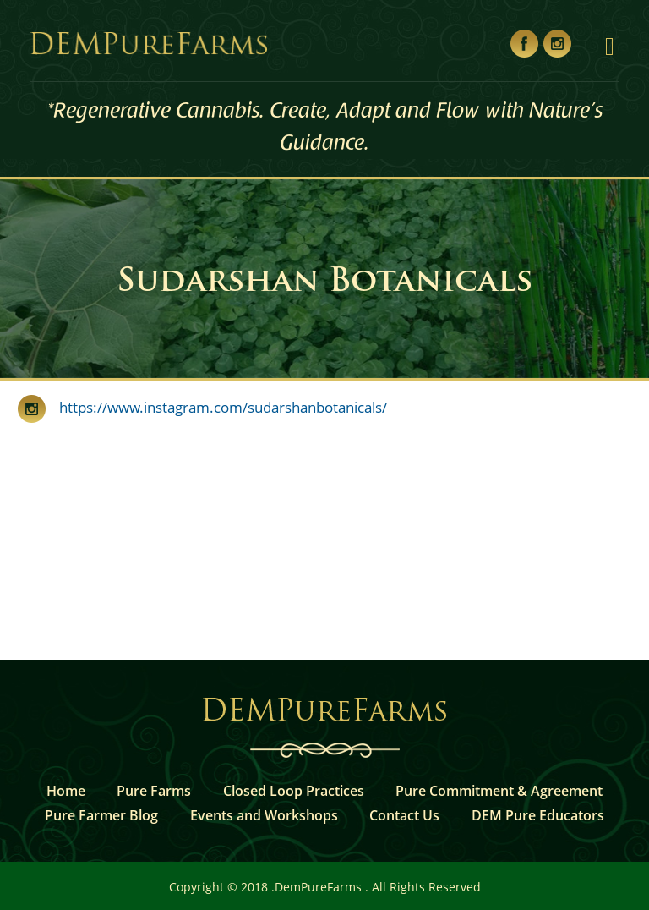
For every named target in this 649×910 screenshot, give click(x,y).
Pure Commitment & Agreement (499, 790)
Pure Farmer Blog (101, 815)
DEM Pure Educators (538, 815)
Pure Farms (154, 790)
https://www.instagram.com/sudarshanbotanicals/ (216, 407)
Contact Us (404, 815)
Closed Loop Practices (293, 790)
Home (65, 790)
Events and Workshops (264, 815)
